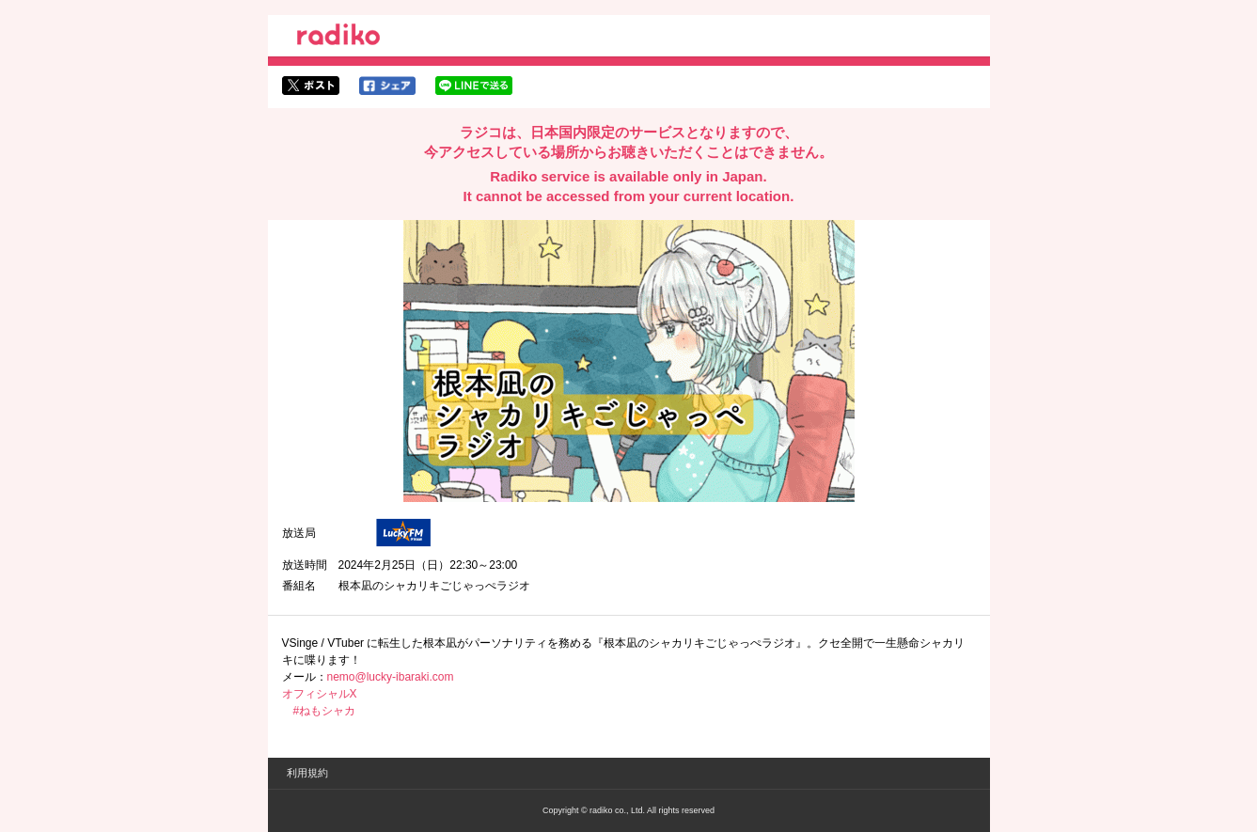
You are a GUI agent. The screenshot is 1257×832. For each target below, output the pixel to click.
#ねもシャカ (324, 710)
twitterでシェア (310, 85)
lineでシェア (473, 85)
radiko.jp (338, 38)
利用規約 (307, 772)
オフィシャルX (319, 693)
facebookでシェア (387, 85)
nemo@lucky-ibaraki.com (390, 676)
